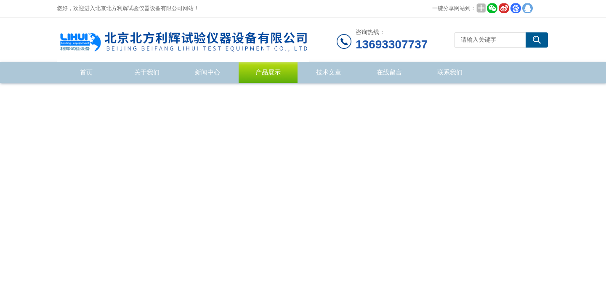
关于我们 (146, 72)
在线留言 (389, 72)
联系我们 (449, 72)
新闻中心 (207, 72)
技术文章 (328, 72)
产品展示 (268, 72)
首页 (86, 72)
